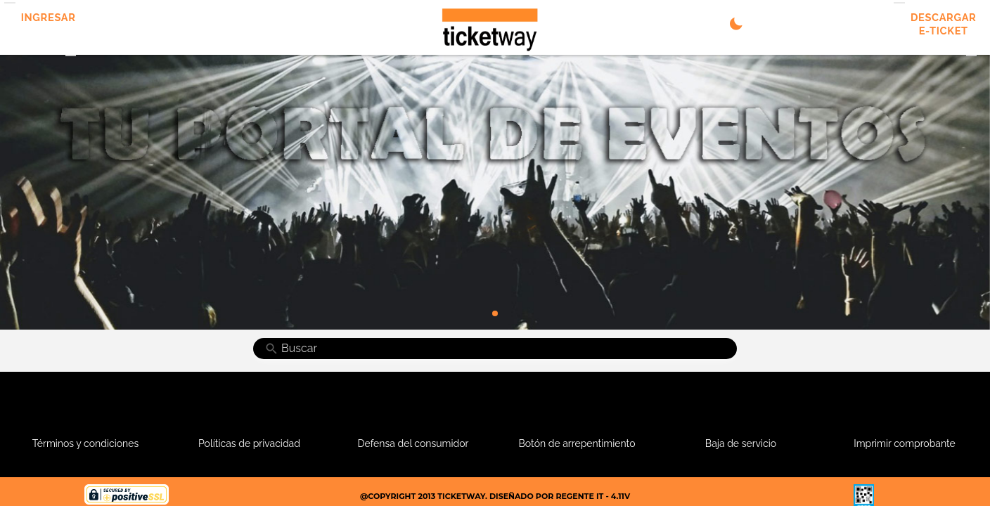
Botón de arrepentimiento (577, 443)
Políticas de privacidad (249, 443)
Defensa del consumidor (413, 443)
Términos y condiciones (85, 443)
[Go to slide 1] (495, 313)
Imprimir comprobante (905, 443)
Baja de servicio (740, 443)
